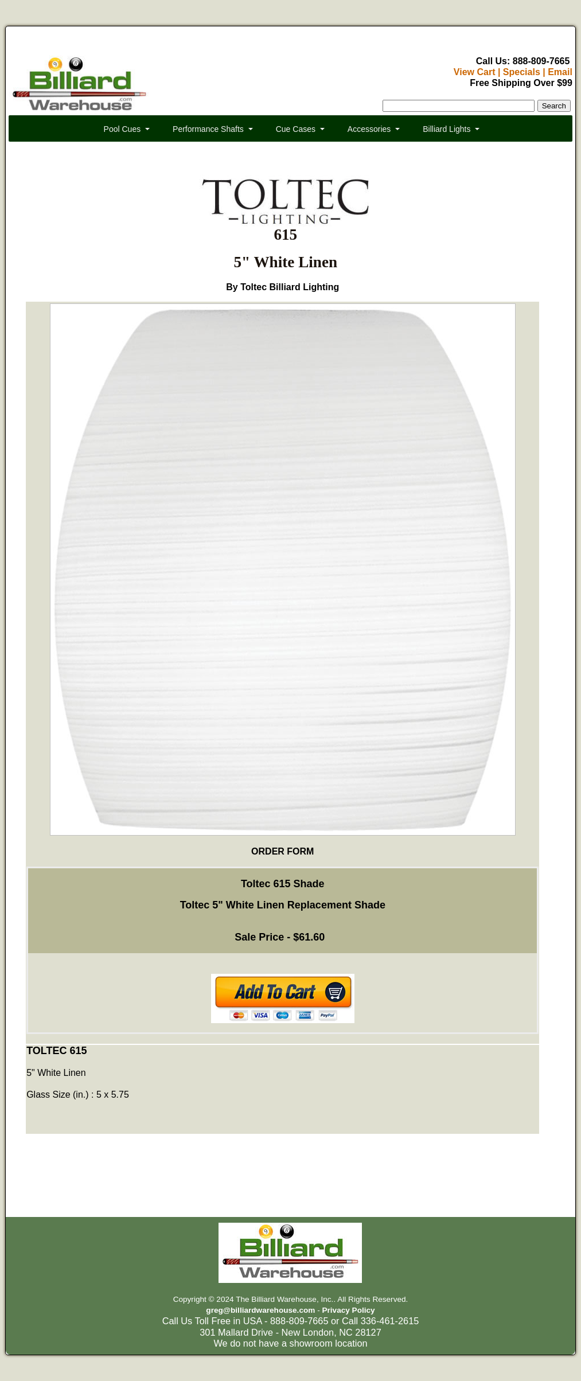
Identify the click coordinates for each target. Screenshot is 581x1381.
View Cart (475, 72)
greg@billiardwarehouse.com (260, 1310)
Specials (521, 72)
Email (560, 72)
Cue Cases (295, 129)
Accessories (369, 129)
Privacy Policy (348, 1310)
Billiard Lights (446, 129)
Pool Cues (122, 129)
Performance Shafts (208, 129)
